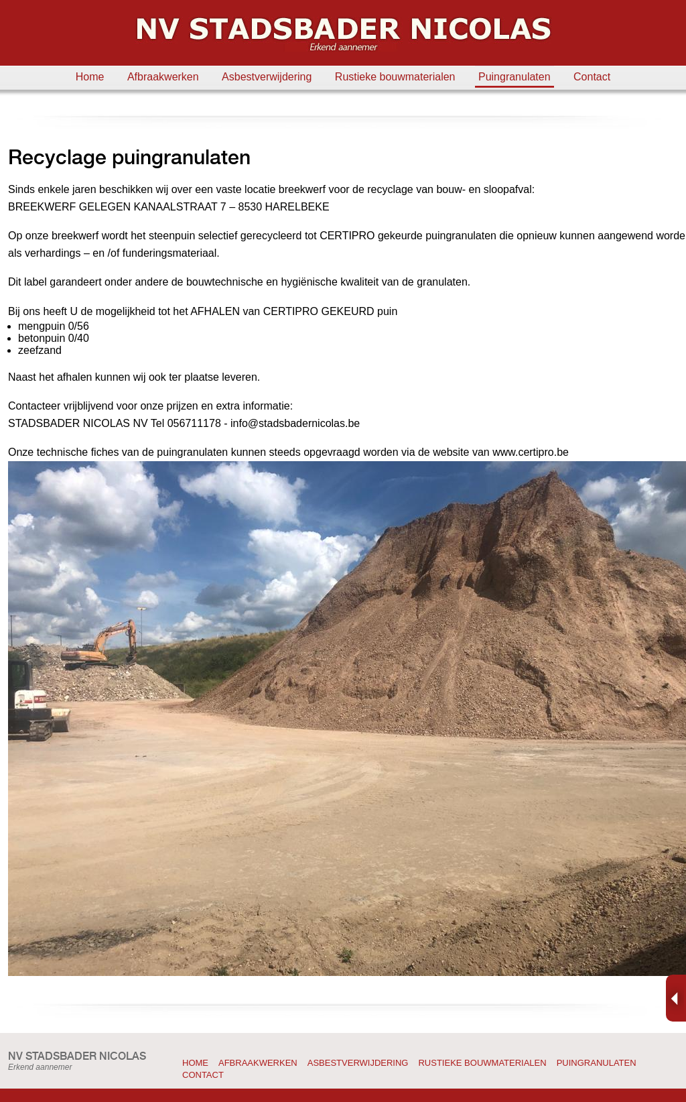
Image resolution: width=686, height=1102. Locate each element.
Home (90, 76)
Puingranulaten (514, 76)
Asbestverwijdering (267, 76)
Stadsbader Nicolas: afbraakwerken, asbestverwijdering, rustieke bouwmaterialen (343, 34)
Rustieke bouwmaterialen (395, 76)
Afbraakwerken (163, 76)
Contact (591, 76)
